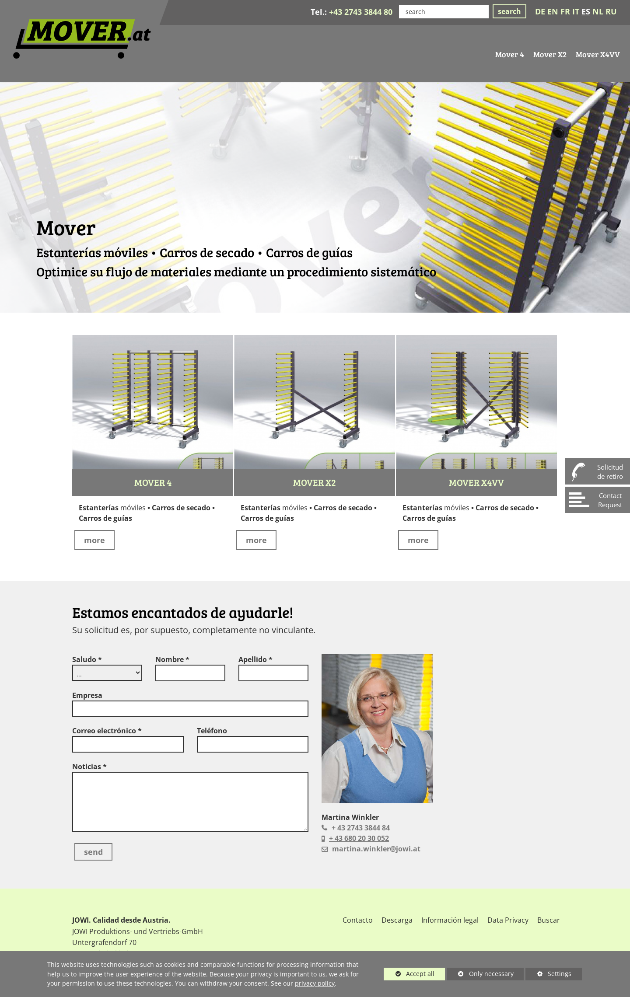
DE (540, 11)
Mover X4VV (476, 482)
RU (611, 11)
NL (597, 11)
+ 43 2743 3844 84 (361, 828)
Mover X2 (314, 482)
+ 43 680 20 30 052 (359, 838)
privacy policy (315, 983)
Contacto (358, 920)
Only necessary (480, 973)
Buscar (548, 920)
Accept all (409, 973)
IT (575, 11)
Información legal (450, 920)
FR (565, 11)
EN (552, 11)
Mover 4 (153, 482)
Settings (548, 974)
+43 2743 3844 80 (360, 12)
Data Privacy (507, 920)
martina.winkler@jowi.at (376, 849)
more (94, 540)
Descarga (397, 920)
